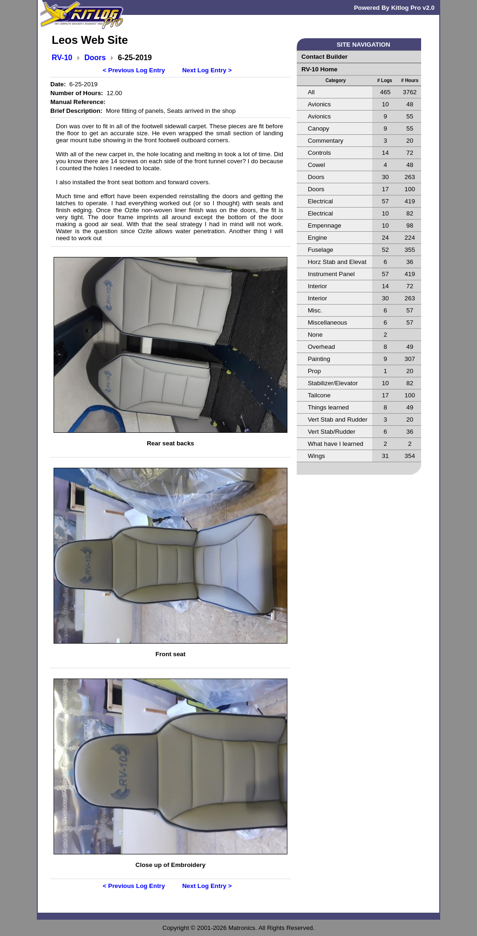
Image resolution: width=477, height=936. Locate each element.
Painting (319, 358)
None (315, 334)
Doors (95, 58)
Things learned (328, 407)
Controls (319, 152)
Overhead (321, 346)
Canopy (318, 128)
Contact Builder (324, 56)
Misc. (315, 310)
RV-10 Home (319, 69)
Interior (317, 286)
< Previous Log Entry (134, 70)
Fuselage (321, 249)
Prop (314, 370)
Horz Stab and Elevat (337, 261)
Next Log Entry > (207, 70)
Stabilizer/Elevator (333, 383)
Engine (317, 237)
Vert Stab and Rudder (338, 419)
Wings (316, 455)
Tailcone (319, 395)
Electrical (320, 201)
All (311, 92)
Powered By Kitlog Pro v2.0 (394, 7)
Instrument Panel (331, 273)
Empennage (324, 225)
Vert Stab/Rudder (331, 431)
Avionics (319, 104)
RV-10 (62, 58)
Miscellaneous (327, 322)
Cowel (316, 164)
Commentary (325, 140)
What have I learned (335, 443)
